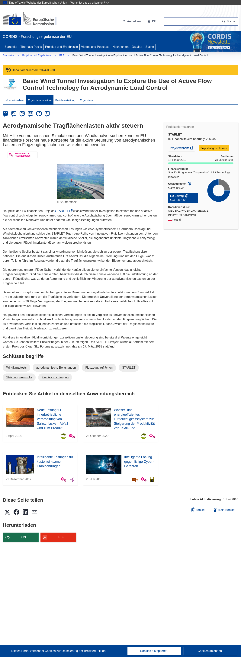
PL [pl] (47, 113)
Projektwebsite (180, 149)
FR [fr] (30, 113)
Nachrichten (121, 46)
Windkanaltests (16, 367)
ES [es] (22, 113)
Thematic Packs (31, 46)
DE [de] (5, 113)
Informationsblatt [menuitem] (14, 100)
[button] (151, 21)
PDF (61, 537)
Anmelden (132, 21)
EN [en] (13, 113)
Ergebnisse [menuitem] (86, 100)
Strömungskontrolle (19, 377)
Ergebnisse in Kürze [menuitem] (40, 100)
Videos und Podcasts (95, 46)
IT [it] (39, 113)
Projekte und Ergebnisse (61, 46)
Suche (149, 46)
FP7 (61, 55)
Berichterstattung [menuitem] (65, 100)
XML (24, 537)
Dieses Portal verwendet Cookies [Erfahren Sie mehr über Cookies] (33, 650)
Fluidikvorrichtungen (55, 377)
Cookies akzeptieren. (154, 650)
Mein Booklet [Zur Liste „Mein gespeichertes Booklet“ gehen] (224, 510)
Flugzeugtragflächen (99, 367)
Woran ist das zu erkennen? (89, 2)
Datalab (137, 46)
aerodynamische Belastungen (56, 367)
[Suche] (228, 21)
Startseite (11, 46)
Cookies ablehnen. (210, 650)
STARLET (63, 211)
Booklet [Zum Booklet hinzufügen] (198, 509)
